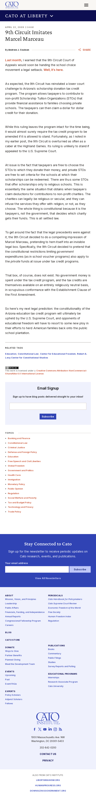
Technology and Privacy (20, 507)
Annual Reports (13, 617)
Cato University (56, 686)
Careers (9, 625)
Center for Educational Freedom (58, 354)
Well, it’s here (53, 70)
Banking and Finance (19, 438)
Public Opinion (15, 488)
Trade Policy (14, 511)
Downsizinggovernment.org (48, 791)
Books (51, 649)
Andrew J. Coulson (18, 50)
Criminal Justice (16, 447)
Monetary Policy (16, 484)
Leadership (11, 604)
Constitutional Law (17, 443)
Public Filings (54, 658)
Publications (56, 646)
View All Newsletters (48, 578)
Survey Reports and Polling (62, 667)
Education (13, 456)
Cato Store (12, 640)
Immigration (14, 479)
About (9, 596)
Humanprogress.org (48, 786)
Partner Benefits (13, 656)
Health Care (14, 475)
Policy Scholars (13, 695)
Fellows (9, 704)
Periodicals (55, 596)
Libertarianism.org (48, 780)
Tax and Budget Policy (19, 502)
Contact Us (48, 754)
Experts (10, 691)
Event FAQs (11, 684)
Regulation (13, 493)
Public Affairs (12, 608)
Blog (8, 633)
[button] (48, 16)
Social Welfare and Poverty (22, 498)
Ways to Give (12, 651)
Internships (53, 678)
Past (7, 680)
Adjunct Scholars (13, 699)
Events (9, 672)
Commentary (54, 654)
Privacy (48, 760)
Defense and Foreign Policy (22, 452)
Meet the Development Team (20, 664)
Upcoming (10, 675)
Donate (9, 648)
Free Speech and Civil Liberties (24, 461)
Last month (13, 60)
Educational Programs (62, 674)
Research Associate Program (63, 682)
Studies (52, 662)
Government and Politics (20, 470)
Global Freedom (16, 466)
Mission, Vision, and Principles (20, 599)
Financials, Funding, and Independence (24, 612)
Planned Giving (12, 660)
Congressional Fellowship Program (23, 621)
